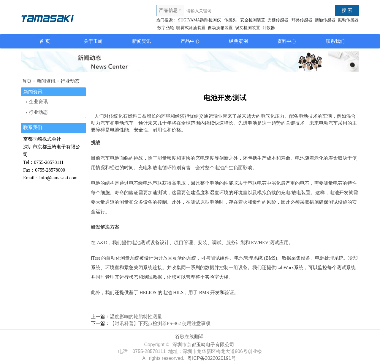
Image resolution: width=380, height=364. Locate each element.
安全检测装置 (252, 20)
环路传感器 (302, 20)
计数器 (268, 28)
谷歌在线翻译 (189, 336)
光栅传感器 (278, 20)
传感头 (230, 20)
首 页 (44, 41)
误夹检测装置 (247, 28)
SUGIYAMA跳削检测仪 (199, 20)
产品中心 (190, 41)
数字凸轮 (165, 28)
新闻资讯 (141, 41)
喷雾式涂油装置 (190, 28)
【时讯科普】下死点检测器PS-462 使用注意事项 (160, 323)
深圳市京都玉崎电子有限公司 (203, 344)
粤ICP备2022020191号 (211, 358)
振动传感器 (348, 20)
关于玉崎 (93, 41)
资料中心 (286, 41)
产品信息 (168, 10)
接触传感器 (325, 20)
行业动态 (70, 81)
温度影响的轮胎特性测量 (136, 316)
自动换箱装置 (220, 28)
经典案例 (238, 41)
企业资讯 (37, 101)
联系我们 (335, 41)
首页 (26, 81)
